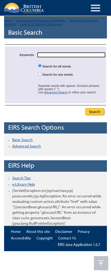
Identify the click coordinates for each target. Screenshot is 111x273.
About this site (38, 232)
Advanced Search (56, 92)
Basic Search (22, 140)
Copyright (44, 238)
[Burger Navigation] (95, 9)
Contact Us (67, 238)
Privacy (84, 232)
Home (16, 232)
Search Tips (21, 178)
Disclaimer (63, 232)
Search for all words (54, 66)
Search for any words (55, 74)
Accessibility (21, 238)
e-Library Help (23, 185)
